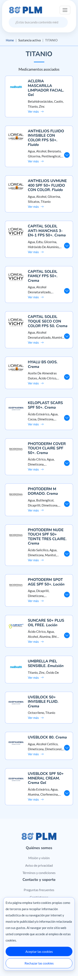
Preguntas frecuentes (39, 890)
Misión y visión (39, 858)
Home (10, 40)
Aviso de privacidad (39, 865)
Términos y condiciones (39, 873)
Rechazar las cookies (39, 963)
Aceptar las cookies (39, 951)
